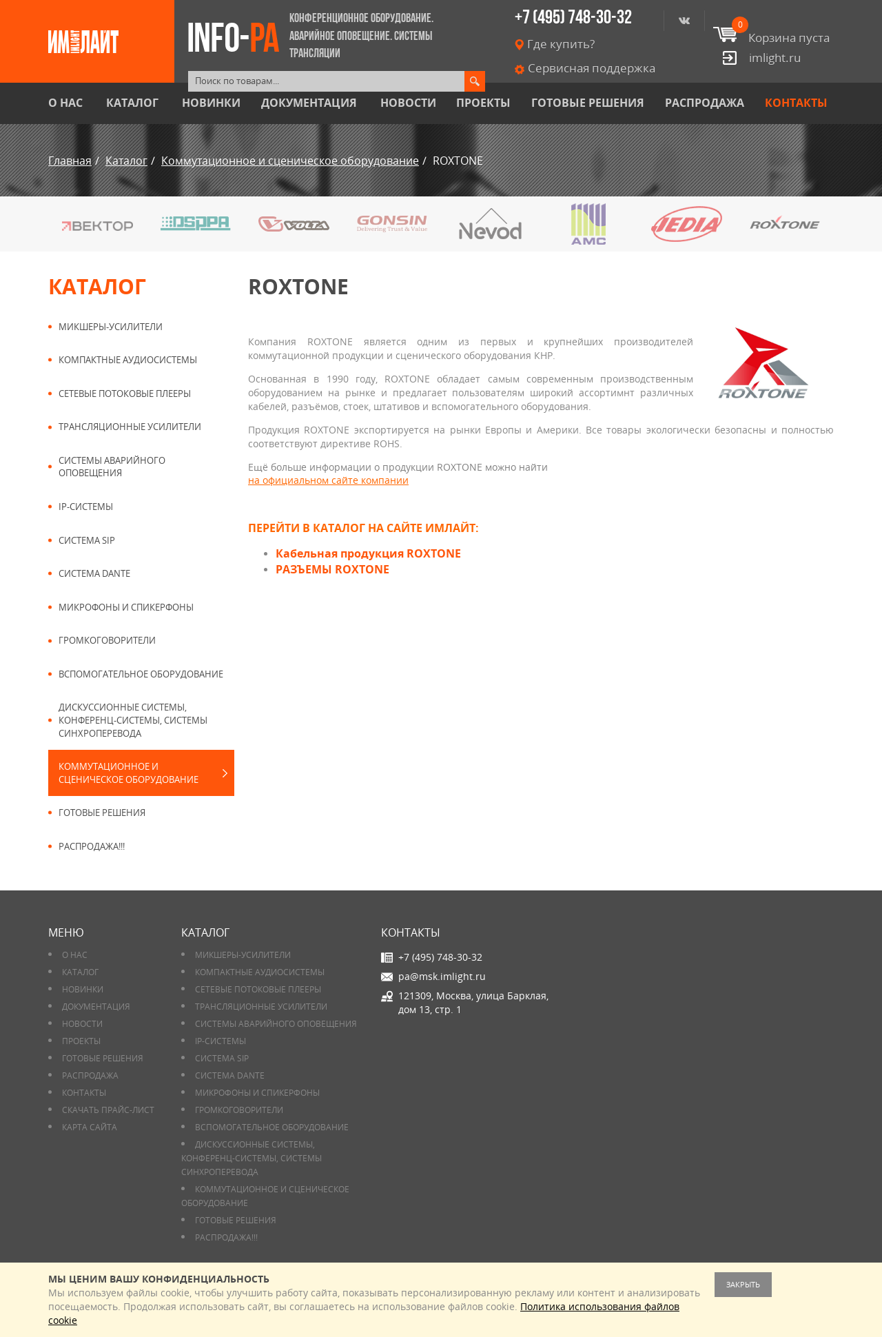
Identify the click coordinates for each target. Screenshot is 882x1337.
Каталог (132, 103)
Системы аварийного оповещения (112, 467)
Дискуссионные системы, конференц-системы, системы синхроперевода (133, 720)
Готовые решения (587, 103)
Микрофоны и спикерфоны (126, 607)
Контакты (796, 103)
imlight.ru (775, 57)
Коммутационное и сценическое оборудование (128, 773)
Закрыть (743, 1284)
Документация (309, 103)
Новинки (211, 103)
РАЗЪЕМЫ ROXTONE (332, 569)
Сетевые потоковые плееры (125, 393)
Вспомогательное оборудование (141, 674)
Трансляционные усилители (130, 426)
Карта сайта (89, 1127)
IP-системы (86, 506)
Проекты (483, 103)
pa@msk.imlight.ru (442, 976)
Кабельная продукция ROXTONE (368, 553)
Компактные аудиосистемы (128, 360)
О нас (65, 103)
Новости (408, 103)
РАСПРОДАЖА (704, 103)
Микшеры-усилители (111, 326)
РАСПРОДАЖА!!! (92, 846)
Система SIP (87, 540)
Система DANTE (94, 573)
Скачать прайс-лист (108, 1110)
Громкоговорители (107, 640)
